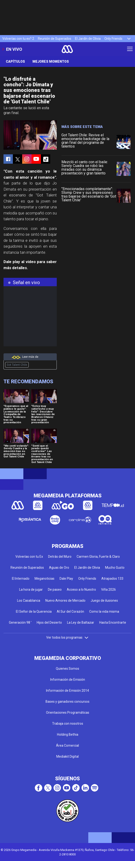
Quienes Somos (67, 668)
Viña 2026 (108, 589)
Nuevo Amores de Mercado (65, 600)
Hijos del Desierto (49, 622)
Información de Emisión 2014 (67, 690)
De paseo (55, 589)
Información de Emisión (67, 679)
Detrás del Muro (59, 556)
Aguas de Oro (59, 567)
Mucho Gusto (114, 567)
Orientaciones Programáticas (67, 712)
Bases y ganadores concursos (67, 701)
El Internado (20, 578)
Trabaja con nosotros (67, 723)
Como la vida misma (104, 611)
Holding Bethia (67, 734)
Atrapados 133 (112, 578)
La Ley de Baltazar (80, 622)
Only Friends (113, 38)
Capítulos (15, 61)
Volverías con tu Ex (29, 556)
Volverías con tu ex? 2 (18, 38)
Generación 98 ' (20, 622)
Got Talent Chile (17, 364)
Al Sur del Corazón (70, 611)
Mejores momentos (50, 61)
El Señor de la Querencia (34, 611)
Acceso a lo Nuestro (81, 589)
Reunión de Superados (54, 38)
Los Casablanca (28, 600)
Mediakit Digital (67, 756)
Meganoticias (44, 578)
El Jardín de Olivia (88, 38)
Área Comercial (67, 745)
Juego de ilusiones (104, 600)
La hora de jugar (31, 589)
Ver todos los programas (67, 637)
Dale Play (66, 578)
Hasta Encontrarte (112, 622)
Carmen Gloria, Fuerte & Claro (98, 556)
